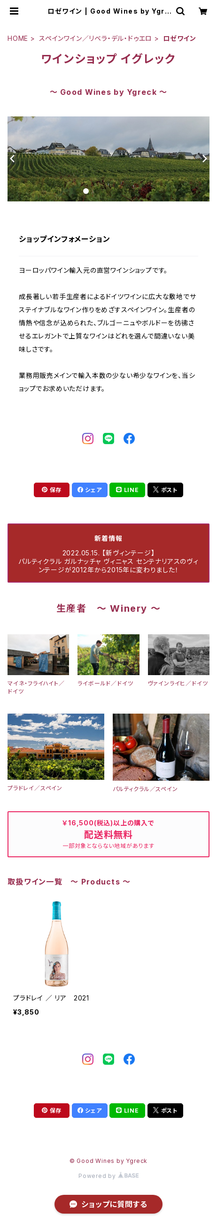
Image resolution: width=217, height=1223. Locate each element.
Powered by (108, 1175)
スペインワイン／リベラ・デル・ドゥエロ (95, 38)
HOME (18, 38)
